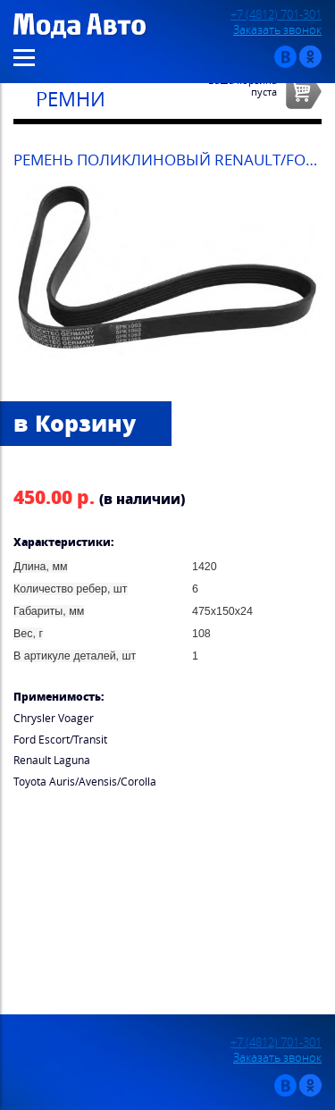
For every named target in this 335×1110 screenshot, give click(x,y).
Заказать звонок (277, 30)
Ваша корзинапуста (242, 85)
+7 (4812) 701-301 (276, 14)
